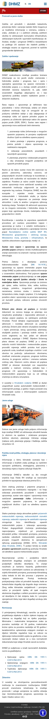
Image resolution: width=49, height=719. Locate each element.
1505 (27, 714)
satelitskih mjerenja (38, 519)
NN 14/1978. (39, 265)
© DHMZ (24, 705)
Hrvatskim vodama (22, 383)
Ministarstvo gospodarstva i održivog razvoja (24, 235)
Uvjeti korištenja (16, 707)
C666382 (35, 712)
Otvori (43, 11)
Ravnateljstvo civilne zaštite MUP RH (28, 232)
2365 (31, 714)
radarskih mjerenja (19, 519)
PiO (40, 707)
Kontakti (35, 707)
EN (29, 4)
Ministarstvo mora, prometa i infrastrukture (22, 238)
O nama (7, 707)
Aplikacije (27, 707)
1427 (22, 714)
